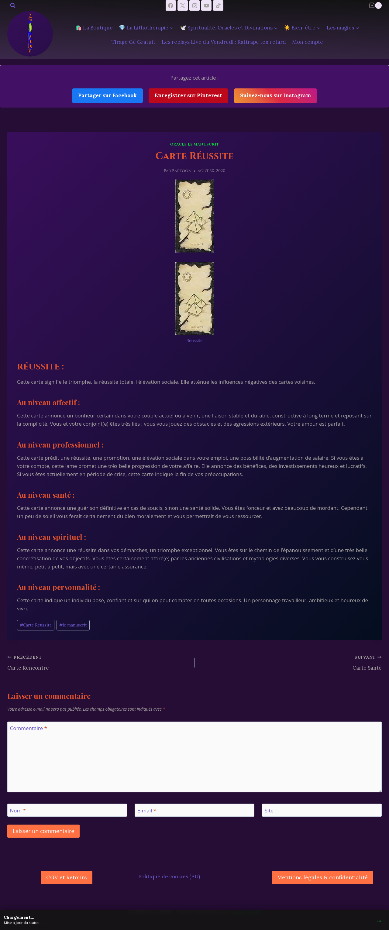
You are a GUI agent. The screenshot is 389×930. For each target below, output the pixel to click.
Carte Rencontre (98, 662)
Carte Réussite (36, 625)
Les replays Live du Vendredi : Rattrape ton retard (224, 42)
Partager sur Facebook (107, 95)
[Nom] (67, 810)
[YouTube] (206, 5)
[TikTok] (218, 5)
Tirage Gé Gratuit (133, 42)
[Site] (322, 810)
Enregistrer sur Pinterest (188, 95)
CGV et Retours (66, 877)
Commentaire (28, 728)
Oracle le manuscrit (194, 144)
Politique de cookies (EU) (169, 876)
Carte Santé (291, 662)
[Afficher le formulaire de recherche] (12, 5)
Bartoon (181, 170)
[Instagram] (194, 5)
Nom (18, 810)
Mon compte (307, 42)
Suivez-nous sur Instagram (275, 95)
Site (269, 810)
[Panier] (375, 5)
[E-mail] (194, 810)
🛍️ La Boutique (94, 27)
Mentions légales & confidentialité (322, 877)
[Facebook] (171, 5)
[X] (182, 5)
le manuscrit (73, 625)
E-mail (146, 810)
